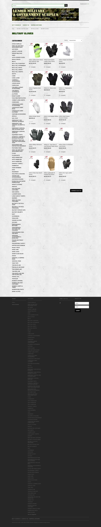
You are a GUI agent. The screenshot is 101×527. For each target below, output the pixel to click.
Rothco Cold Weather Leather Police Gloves (49, 60)
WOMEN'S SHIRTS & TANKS (17, 286)
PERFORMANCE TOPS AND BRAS (18, 233)
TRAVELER (15, 278)
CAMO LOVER (15, 78)
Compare (33, 67)
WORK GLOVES (16, 291)
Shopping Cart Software (38, 522)
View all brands (15, 304)
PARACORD (15, 218)
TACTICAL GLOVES (35, 28)
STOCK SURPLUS (16, 43)
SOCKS (14, 255)
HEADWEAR (15, 171)
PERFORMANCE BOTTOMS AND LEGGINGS (16, 229)
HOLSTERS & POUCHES (18, 173)
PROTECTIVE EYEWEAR (18, 245)
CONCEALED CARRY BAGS (17, 108)
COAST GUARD (16, 96)
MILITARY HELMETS (17, 212)
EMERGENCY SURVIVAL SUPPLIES (18, 132)
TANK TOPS (15, 263)
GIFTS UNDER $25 (17, 159)
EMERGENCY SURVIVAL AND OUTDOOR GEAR (18, 128)
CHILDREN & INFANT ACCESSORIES (17, 88)
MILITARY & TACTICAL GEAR (22, 28)
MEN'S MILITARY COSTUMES (16, 200)
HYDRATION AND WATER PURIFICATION (18, 182)
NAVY (13, 214)
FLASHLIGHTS (16, 155)
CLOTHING (15, 94)
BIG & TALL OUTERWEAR (19, 65)
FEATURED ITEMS (17, 148)
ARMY (13, 55)
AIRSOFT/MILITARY (17, 53)
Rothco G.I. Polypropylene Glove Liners (65, 88)
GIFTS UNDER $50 (17, 161)
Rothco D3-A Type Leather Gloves (65, 173)
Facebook (60, 303)
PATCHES (14, 222)
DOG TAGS (15, 118)
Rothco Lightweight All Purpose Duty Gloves (49, 173)
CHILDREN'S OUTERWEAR (15, 91)
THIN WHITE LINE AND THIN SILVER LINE (18, 274)
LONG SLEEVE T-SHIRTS (18, 196)
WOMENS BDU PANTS (18, 289)
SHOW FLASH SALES (17, 253)
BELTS (14, 61)
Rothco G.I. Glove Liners (50, 88)
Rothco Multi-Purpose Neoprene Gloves (64, 117)
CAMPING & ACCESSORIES (16, 80)
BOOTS (14, 73)
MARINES (14, 198)
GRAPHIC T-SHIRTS (17, 163)
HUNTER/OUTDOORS (17, 179)
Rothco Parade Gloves (34, 116)
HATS (13, 169)
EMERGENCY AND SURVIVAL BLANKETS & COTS (18, 125)
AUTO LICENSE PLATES (18, 57)
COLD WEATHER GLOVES (19, 98)
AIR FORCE (15, 49)
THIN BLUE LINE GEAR (18, 267)
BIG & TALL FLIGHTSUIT (18, 63)
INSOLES (14, 186)
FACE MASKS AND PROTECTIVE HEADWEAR (19, 145)
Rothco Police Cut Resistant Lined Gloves (66, 145)
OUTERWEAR (15, 216)
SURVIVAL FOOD (16, 261)
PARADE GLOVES (16, 220)
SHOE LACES (15, 251)
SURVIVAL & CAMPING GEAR (18, 258)
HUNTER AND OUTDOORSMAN (16, 176)
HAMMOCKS (15, 165)
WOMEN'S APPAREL (17, 280)
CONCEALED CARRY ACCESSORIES (17, 105)
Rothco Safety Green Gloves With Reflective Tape (36, 60)
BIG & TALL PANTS (17, 67)
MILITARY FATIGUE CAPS (18, 210)
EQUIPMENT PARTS (17, 134)
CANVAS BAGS (16, 83)
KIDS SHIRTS (15, 192)
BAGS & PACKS (16, 59)
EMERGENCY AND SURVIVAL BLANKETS (18, 121)
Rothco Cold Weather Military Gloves (51, 117)
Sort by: (66, 40)
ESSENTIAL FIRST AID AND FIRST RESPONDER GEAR (18, 141)
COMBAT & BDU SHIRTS (18, 100)
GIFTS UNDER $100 (17, 157)
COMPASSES (15, 102)
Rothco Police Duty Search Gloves (35, 173)
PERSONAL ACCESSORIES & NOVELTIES (16, 237)
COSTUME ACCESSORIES (19, 114)
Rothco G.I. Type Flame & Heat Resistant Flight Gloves (51, 145)
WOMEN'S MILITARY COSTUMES (17, 283)
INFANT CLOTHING (17, 184)
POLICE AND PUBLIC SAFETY (17, 240)
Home (13, 28)
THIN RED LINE (16, 271)
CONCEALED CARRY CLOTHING (17, 111)
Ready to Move (16, 247)
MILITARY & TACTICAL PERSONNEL (18, 207)
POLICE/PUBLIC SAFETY (18, 243)
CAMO (13, 75)
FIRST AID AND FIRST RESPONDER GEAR (17, 46)
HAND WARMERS (16, 167)
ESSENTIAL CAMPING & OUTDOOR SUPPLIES (18, 137)
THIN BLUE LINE (16, 265)
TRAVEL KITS (15, 276)
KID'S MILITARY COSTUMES (16, 189)
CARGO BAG (15, 85)
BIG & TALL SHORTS (17, 71)
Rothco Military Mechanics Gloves (35, 145)
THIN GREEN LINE (17, 269)
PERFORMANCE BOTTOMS (16, 225)
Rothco (13, 302)
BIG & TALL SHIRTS (17, 69)
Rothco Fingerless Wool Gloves (35, 88)
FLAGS (14, 153)
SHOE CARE (15, 249)
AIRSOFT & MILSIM (17, 51)
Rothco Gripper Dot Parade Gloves (65, 60)
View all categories (32, 514)
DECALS (14, 116)
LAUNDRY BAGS (16, 194)
